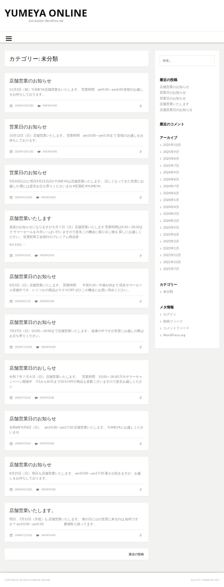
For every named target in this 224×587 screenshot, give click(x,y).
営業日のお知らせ (28, 126)
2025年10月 (172, 145)
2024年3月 (171, 214)
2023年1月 (171, 248)
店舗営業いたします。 (32, 510)
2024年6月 (171, 193)
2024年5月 (171, 200)
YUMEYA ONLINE (46, 12)
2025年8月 (171, 158)
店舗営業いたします (30, 218)
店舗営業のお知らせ (30, 80)
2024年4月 (171, 207)
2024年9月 (171, 172)
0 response (50, 105)
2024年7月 (171, 186)
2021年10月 (172, 262)
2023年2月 (171, 241)
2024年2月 (171, 221)
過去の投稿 (136, 554)
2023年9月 (171, 227)
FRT (217, 580)
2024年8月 (171, 179)
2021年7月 (171, 269)
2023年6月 (171, 234)
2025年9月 (171, 152)
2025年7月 (171, 165)
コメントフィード (176, 328)
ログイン (169, 314)
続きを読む (17, 244)
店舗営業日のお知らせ (32, 276)
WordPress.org (174, 335)
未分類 (168, 292)
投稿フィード (173, 321)
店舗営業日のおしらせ (32, 368)
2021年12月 (172, 255)
